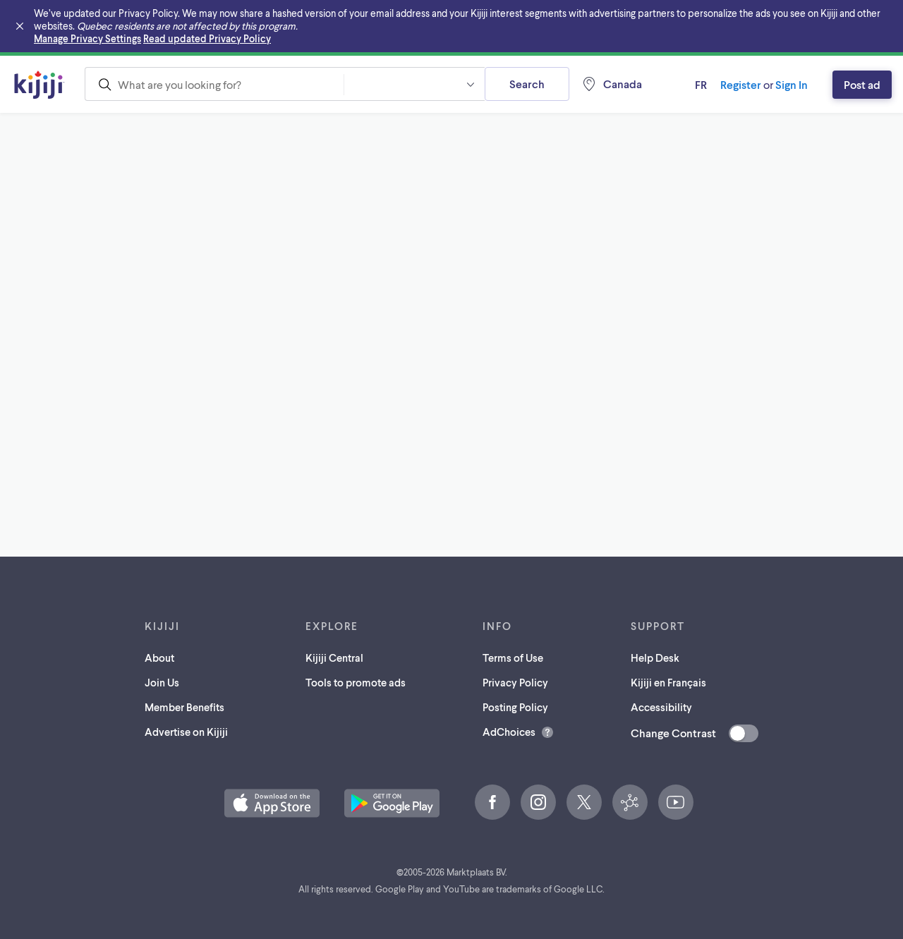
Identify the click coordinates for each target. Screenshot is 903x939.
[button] (414, 84)
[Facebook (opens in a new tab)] (492, 802)
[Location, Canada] (611, 84)
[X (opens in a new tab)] (584, 802)
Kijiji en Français (668, 682)
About (159, 657)
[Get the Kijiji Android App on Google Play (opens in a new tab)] (392, 803)
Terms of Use (513, 657)
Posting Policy (515, 707)
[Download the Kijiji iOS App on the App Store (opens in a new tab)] (272, 803)
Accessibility (661, 707)
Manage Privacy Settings (87, 38)
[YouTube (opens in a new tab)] (675, 802)
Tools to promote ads (355, 682)
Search (527, 83)
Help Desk (655, 657)
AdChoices (509, 731)
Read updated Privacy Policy (207, 38)
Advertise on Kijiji (186, 731)
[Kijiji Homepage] (39, 85)
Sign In (791, 84)
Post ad (862, 84)
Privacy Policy (515, 682)
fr (701, 84)
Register (740, 84)
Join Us (162, 682)
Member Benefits (184, 707)
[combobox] (214, 84)
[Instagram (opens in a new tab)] (538, 802)
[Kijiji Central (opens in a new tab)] (630, 802)
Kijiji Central (334, 657)
